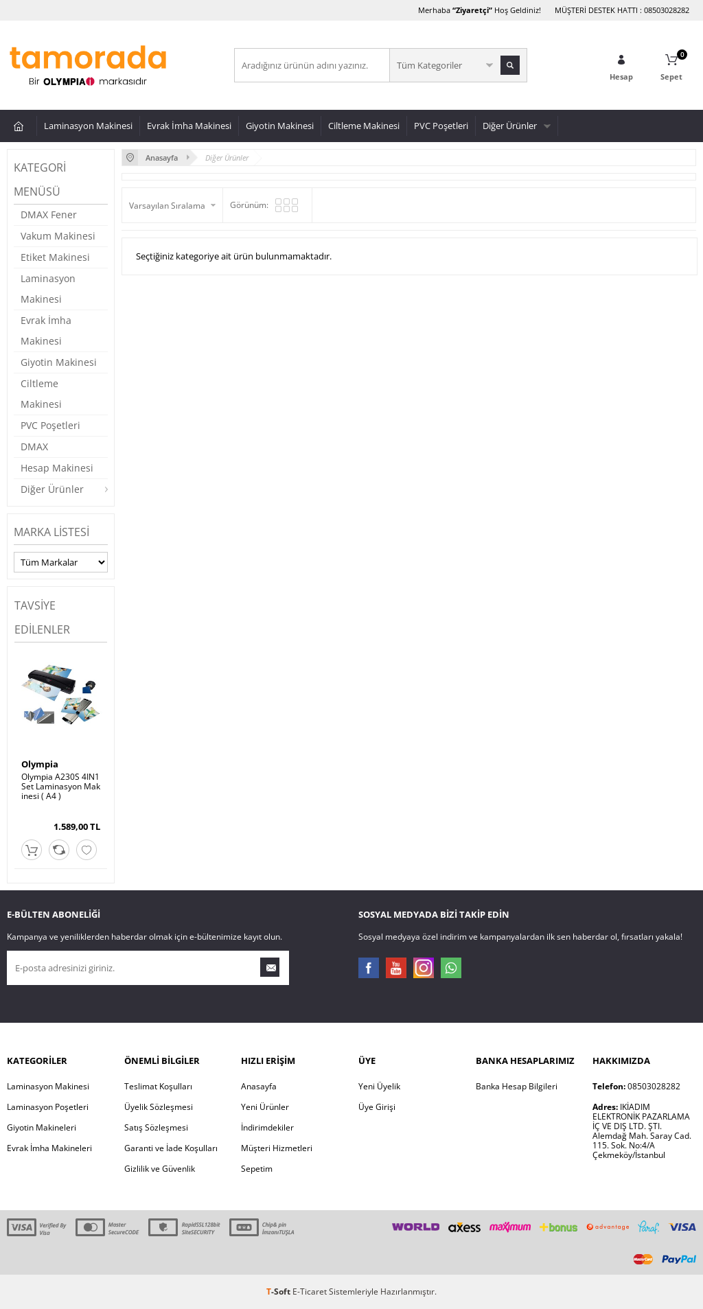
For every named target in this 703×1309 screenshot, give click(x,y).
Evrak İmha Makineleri (49, 1148)
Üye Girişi (376, 1107)
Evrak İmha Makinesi (189, 125)
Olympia (39, 764)
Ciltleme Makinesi (364, 125)
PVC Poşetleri (441, 125)
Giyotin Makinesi (280, 125)
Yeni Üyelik (379, 1086)
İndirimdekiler (267, 1127)
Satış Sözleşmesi (156, 1127)
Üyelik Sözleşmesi (158, 1107)
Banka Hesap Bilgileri (516, 1086)
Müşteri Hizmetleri (276, 1148)
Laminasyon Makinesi (88, 125)
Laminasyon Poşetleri (48, 1107)
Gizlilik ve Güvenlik (159, 1168)
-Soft (279, 1291)
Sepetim (257, 1168)
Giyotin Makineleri (41, 1127)
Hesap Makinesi (57, 467)
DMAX (34, 446)
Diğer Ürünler (510, 125)
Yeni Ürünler (265, 1107)
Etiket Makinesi (55, 257)
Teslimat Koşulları (158, 1086)
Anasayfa (259, 1086)
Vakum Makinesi (58, 235)
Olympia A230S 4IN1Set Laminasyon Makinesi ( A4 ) (60, 786)
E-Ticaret (309, 1291)
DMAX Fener (49, 214)
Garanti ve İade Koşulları (171, 1148)
